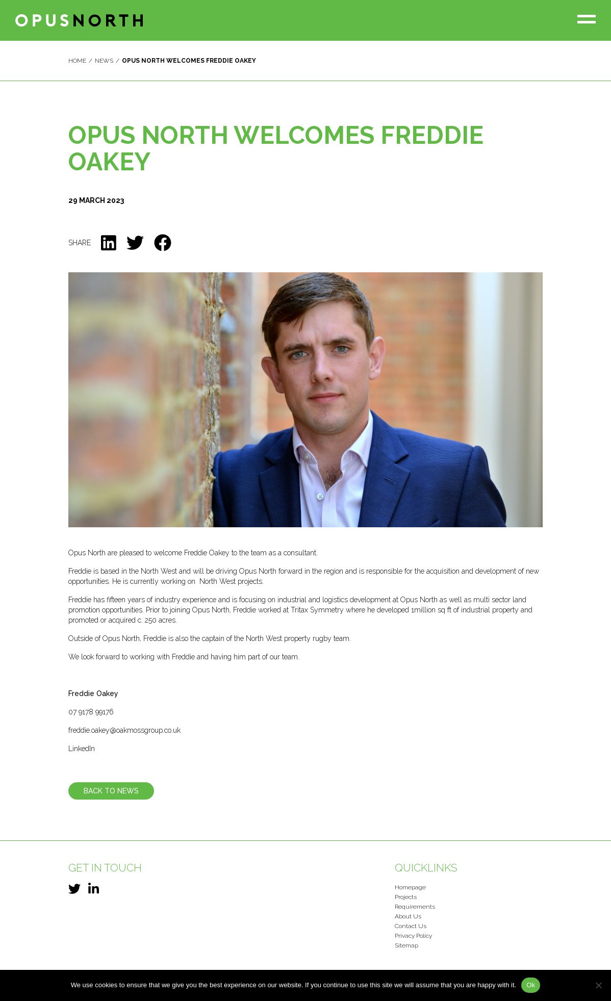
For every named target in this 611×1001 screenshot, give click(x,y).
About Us (408, 916)
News (104, 60)
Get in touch (105, 867)
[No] (598, 985)
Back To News (111, 791)
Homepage (410, 887)
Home (77, 60)
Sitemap (406, 945)
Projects (406, 897)
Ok (530, 985)
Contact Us (410, 926)
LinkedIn (81, 749)
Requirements (415, 906)
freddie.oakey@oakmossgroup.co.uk (124, 730)
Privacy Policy (413, 935)
